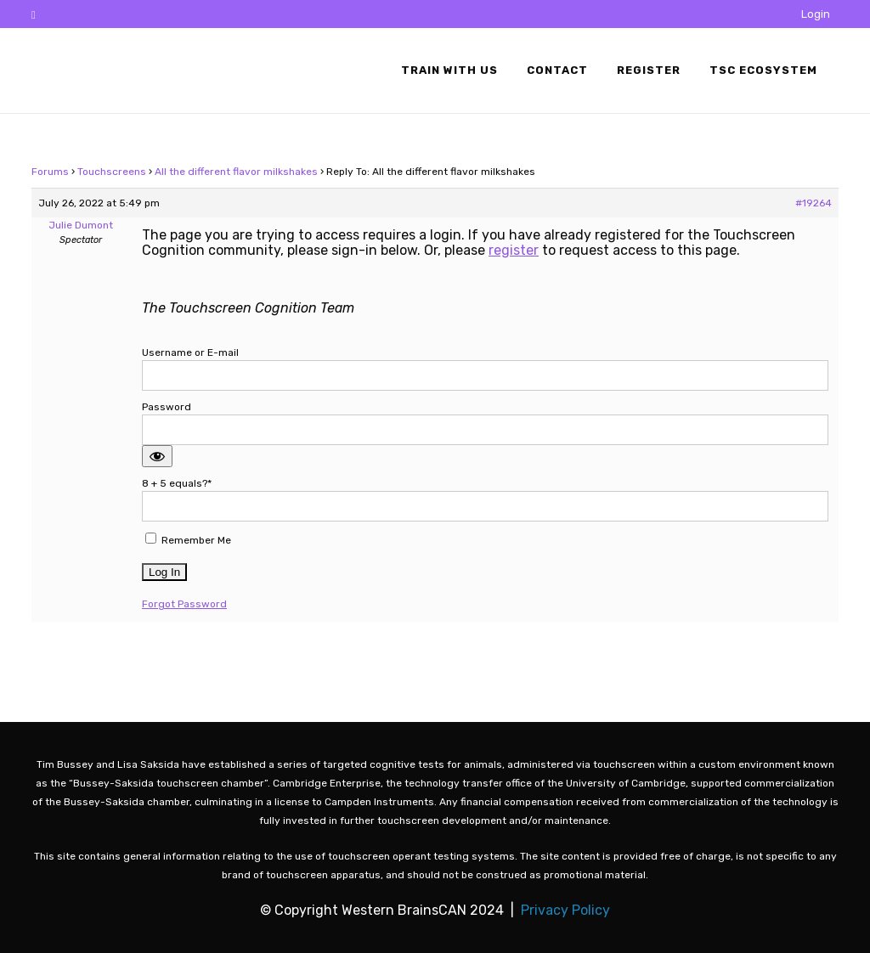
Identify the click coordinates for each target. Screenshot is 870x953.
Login (815, 14)
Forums (50, 172)
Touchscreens (111, 172)
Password (166, 407)
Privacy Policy (565, 910)
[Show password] (157, 456)
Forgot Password (184, 604)
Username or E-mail (190, 352)
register (514, 250)
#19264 (813, 203)
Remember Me (188, 539)
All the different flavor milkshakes (236, 172)
